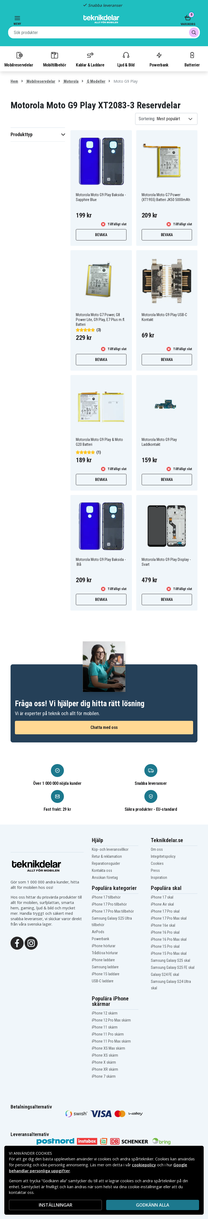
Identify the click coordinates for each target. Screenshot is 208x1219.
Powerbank (159, 59)
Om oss (157, 849)
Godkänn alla (152, 1205)
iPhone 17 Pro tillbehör (109, 904)
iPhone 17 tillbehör (106, 897)
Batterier (192, 59)
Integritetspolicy (163, 856)
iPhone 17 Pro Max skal (169, 918)
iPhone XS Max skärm (108, 1048)
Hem (14, 81)
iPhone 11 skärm (105, 1027)
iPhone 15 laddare (105, 974)
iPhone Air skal (162, 904)
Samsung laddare (105, 967)
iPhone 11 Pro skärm (108, 1034)
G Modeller (95, 81)
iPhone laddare (103, 960)
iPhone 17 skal (162, 897)
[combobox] (104, 32)
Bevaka (101, 235)
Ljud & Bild (125, 59)
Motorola (71, 81)
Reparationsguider (106, 863)
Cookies (157, 863)
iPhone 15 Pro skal (165, 946)
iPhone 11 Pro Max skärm (111, 1041)
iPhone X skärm (104, 1062)
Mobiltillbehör (54, 59)
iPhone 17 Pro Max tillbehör (113, 911)
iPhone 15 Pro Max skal (169, 953)
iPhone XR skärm (105, 1069)
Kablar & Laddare (90, 59)
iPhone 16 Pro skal (165, 932)
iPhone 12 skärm (105, 1013)
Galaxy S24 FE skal (165, 974)
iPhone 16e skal (163, 925)
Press (155, 870)
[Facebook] (17, 943)
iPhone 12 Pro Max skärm (111, 1020)
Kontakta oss (102, 870)
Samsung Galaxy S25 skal (170, 960)
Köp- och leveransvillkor (110, 849)
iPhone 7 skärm (104, 1076)
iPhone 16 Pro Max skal (169, 939)
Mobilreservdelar (18, 59)
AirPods (98, 932)
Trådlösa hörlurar (105, 953)
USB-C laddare (102, 981)
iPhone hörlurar (103, 946)
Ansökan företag (105, 877)
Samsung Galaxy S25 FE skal (172, 967)
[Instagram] (31, 943)
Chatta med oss (104, 727)
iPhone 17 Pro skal (165, 911)
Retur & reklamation (107, 856)
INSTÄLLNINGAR (55, 1205)
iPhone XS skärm (105, 1055)
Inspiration (159, 877)
